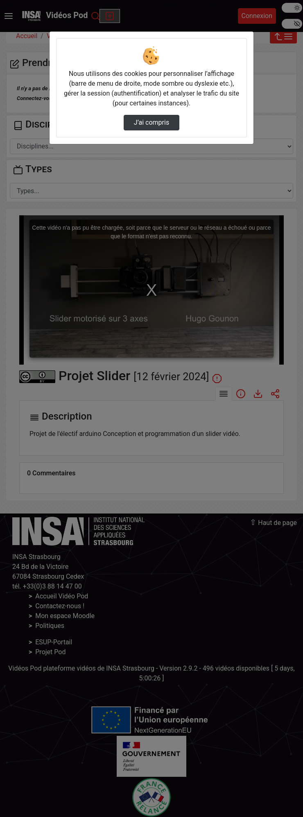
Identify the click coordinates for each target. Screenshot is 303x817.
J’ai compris (151, 122)
